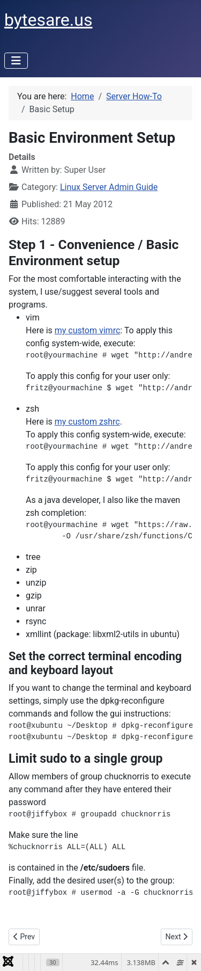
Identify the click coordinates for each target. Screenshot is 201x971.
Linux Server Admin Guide (109, 187)
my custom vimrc (88, 330)
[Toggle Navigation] (16, 61)
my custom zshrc (87, 422)
